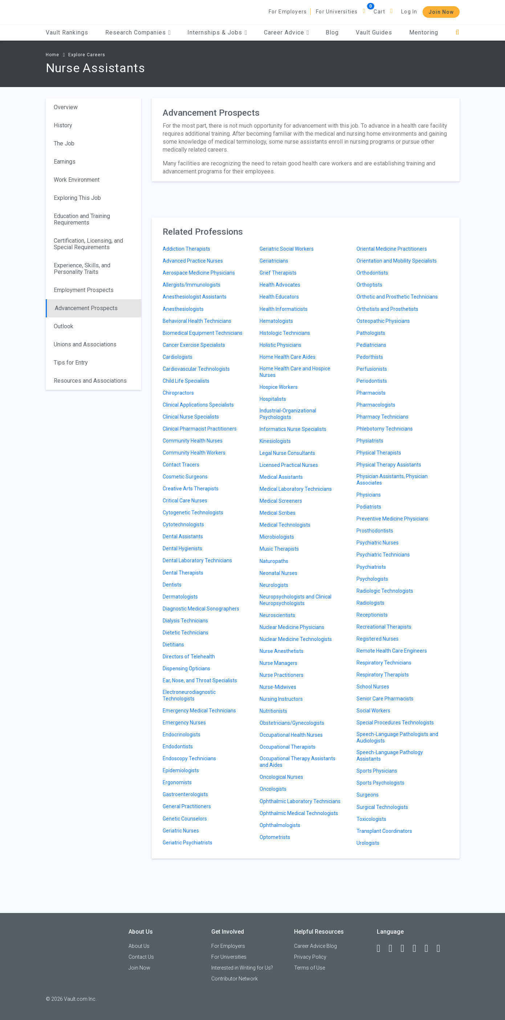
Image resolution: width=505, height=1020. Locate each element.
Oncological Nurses (281, 777)
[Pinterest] (430, 948)
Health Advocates (280, 285)
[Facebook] (382, 948)
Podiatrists (369, 507)
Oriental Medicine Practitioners (392, 249)
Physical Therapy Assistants (389, 465)
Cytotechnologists (183, 524)
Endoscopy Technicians (189, 758)
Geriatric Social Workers (287, 249)
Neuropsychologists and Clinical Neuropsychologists (295, 600)
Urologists (368, 843)
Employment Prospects (84, 290)
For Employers (288, 12)
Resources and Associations (90, 380)
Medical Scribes (278, 513)
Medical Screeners (281, 501)
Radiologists (370, 603)
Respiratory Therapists (383, 675)
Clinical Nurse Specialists (191, 417)
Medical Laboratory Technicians (296, 489)
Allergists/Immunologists (191, 285)
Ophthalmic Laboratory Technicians (300, 801)
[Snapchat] (442, 948)
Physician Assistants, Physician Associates (392, 479)
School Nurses (373, 687)
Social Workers (373, 710)
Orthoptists (369, 285)
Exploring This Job (77, 197)
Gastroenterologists (185, 794)
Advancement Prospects (86, 308)
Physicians (369, 495)
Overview (66, 107)
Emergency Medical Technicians (199, 710)
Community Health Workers (194, 453)
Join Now (441, 12)
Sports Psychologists (380, 783)
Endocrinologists (181, 734)
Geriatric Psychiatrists (187, 843)
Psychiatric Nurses (378, 543)
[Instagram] (418, 948)
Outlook (63, 326)
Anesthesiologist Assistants (195, 297)
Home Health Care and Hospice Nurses (295, 372)
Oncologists (273, 789)
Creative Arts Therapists (191, 489)
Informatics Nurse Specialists (293, 429)
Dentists (172, 585)
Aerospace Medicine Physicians (199, 273)
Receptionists (372, 615)
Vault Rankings (67, 32)
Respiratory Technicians (384, 663)
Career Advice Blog (315, 946)
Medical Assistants (281, 477)
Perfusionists (372, 369)
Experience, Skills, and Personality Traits (82, 268)
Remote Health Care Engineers (392, 651)
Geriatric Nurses (181, 831)
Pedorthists (370, 357)
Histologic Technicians (285, 333)
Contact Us (141, 957)
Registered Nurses (378, 639)
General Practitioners (187, 806)
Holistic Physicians (280, 345)
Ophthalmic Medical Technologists (299, 813)
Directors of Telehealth (189, 656)
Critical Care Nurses (185, 500)
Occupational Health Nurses (291, 735)
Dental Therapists (183, 573)
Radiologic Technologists (385, 591)
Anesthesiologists (183, 309)
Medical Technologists (285, 525)
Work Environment (76, 179)
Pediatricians (371, 345)
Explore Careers (86, 54)
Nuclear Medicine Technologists (296, 639)
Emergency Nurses (184, 722)
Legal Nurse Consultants (287, 453)
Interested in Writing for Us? (242, 968)
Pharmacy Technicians (382, 417)
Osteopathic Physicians (383, 321)
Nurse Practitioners (282, 675)
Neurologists (274, 585)
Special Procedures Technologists (395, 722)
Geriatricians (274, 261)
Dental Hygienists (182, 548)
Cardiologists (177, 357)
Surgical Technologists (382, 807)
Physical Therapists (379, 453)
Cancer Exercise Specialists (194, 345)
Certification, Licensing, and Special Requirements (88, 244)
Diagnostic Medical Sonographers (201, 609)
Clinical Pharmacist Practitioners (200, 429)
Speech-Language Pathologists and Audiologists (397, 737)
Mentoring (423, 32)
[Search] (457, 32)
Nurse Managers (278, 663)
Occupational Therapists (287, 747)
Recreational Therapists (384, 627)
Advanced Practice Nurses (193, 261)
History (63, 125)
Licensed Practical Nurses (289, 465)
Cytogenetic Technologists (193, 512)
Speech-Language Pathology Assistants (390, 755)
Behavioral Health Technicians (197, 321)
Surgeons (368, 795)
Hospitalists (273, 399)
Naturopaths (274, 561)
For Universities (337, 12)
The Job (64, 143)
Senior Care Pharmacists (385, 699)
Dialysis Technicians (185, 621)
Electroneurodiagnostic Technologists (189, 695)
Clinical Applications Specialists (198, 405)
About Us (139, 946)
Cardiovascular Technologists (196, 369)
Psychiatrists (371, 567)
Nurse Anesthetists (282, 651)
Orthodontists (372, 273)
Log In (409, 12)
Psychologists (372, 579)
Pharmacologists (376, 405)
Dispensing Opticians (186, 668)
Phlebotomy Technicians (385, 429)
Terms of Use (309, 968)
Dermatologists (180, 597)
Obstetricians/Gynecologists (292, 723)
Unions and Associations (85, 344)
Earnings (65, 161)
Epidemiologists (181, 770)
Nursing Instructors (281, 699)
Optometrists (275, 837)
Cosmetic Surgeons (185, 477)
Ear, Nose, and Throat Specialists (200, 680)
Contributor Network (234, 979)
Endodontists (178, 746)
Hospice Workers (279, 387)
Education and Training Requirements (82, 219)
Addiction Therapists (186, 249)
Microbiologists (277, 537)
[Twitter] (406, 948)
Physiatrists (370, 441)
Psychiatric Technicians (383, 555)
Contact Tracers (181, 465)
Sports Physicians (377, 771)
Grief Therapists (278, 273)
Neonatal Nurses (278, 573)
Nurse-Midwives (278, 687)
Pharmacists (371, 393)
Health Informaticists (284, 309)
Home (52, 54)
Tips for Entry (71, 362)
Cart (379, 12)
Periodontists (372, 381)
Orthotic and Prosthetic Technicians (397, 297)
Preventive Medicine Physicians (392, 519)
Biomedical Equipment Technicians (203, 333)
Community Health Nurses (193, 441)
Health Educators (279, 297)
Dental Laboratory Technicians (197, 560)
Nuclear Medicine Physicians (292, 627)
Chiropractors (178, 393)
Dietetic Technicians (185, 633)
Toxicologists (371, 819)
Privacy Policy (310, 957)
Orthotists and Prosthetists (387, 309)
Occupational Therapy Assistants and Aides (297, 762)
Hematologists (276, 321)
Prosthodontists (375, 531)
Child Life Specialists (186, 381)
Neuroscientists (277, 615)
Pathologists (371, 333)
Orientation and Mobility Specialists (397, 261)
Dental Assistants (183, 536)
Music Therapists (279, 549)
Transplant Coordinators (384, 831)
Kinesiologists (275, 441)
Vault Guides (374, 32)
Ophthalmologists (280, 825)
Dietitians (173, 644)
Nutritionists (273, 711)
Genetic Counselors (185, 819)
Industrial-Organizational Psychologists (288, 414)
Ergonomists (177, 782)
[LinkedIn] (394, 948)
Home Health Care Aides (287, 357)
